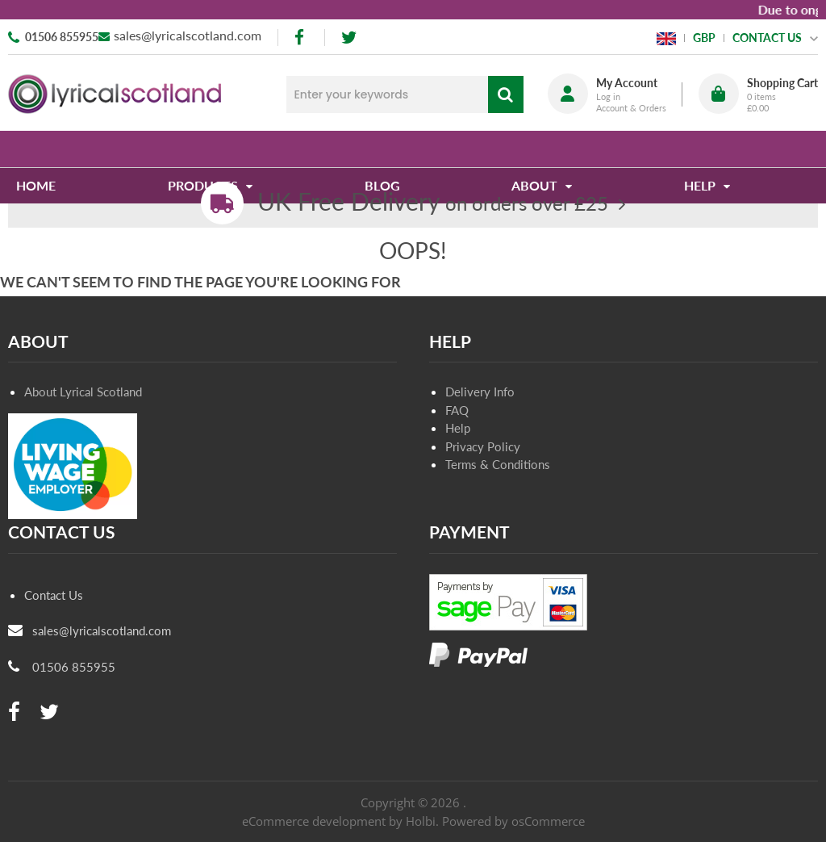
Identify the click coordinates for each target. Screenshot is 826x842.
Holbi (421, 821)
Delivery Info (480, 391)
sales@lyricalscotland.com (187, 35)
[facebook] (300, 37)
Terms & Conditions (497, 464)
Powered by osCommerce (513, 821)
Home (44, 149)
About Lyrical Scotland (83, 391)
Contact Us (53, 595)
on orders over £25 (432, 203)
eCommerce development (314, 821)
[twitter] (348, 37)
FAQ (457, 410)
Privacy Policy (482, 446)
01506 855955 (61, 37)
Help (457, 428)
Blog (384, 149)
